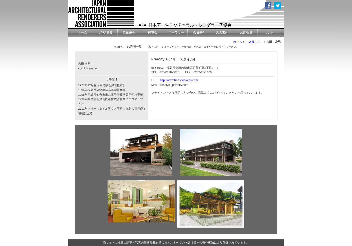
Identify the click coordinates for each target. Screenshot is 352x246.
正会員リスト (254, 42)
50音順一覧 (134, 46)
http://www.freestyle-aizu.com (179, 80)
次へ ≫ (153, 46)
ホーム (237, 42)
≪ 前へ (118, 46)
